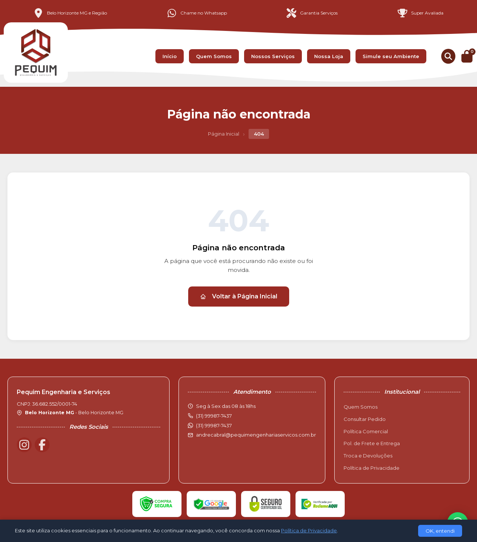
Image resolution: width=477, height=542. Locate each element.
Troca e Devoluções (368, 456)
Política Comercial (366, 431)
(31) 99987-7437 (214, 425)
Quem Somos (214, 56)
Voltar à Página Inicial (238, 296)
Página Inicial (223, 134)
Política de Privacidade (371, 468)
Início (169, 56)
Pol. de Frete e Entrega (372, 443)
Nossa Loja (328, 56)
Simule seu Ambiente (391, 56)
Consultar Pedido (365, 419)
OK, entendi (440, 531)
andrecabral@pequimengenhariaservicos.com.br (256, 435)
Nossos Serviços (273, 56)
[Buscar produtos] (448, 56)
